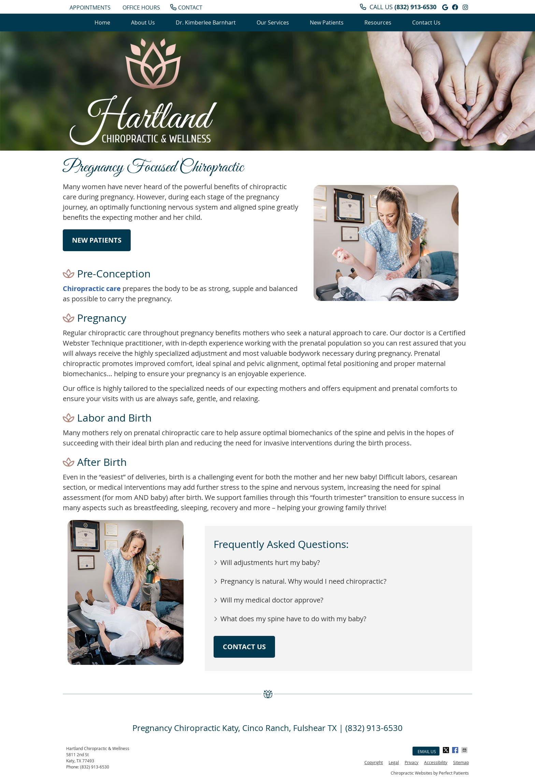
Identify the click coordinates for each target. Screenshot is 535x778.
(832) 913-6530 (415, 7)
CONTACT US (244, 646)
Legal (394, 762)
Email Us (427, 751)
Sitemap (461, 762)
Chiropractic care (92, 288)
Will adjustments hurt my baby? (270, 562)
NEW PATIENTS (96, 240)
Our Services (273, 22)
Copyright (373, 762)
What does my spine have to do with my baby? (293, 618)
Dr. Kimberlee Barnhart (206, 22)
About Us (143, 22)
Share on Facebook (456, 750)
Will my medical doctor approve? (271, 600)
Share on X (446, 750)
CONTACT (186, 7)
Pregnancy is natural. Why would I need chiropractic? (303, 581)
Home (102, 22)
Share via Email (465, 750)
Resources (377, 22)
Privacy (411, 762)
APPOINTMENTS (90, 7)
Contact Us (426, 22)
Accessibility (435, 762)
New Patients (327, 22)
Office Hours (141, 7)
